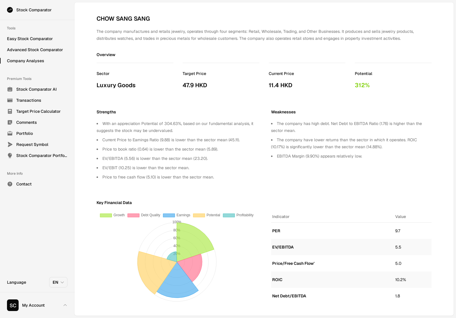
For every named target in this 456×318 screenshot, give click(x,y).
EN (59, 282)
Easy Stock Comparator (30, 38)
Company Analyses (25, 60)
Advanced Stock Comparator (35, 49)
